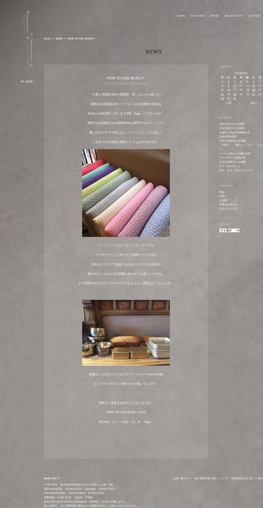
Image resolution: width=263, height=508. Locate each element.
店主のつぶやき (228, 208)
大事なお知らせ (228, 204)
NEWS (94, 501)
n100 (222, 196)
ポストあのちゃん (229, 166)
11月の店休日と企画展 (232, 161)
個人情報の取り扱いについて (211, 478)
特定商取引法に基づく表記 (247, 478)
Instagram (81, 501)
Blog (221, 191)
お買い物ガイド (182, 478)
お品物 (223, 200)
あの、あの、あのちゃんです (236, 170)
